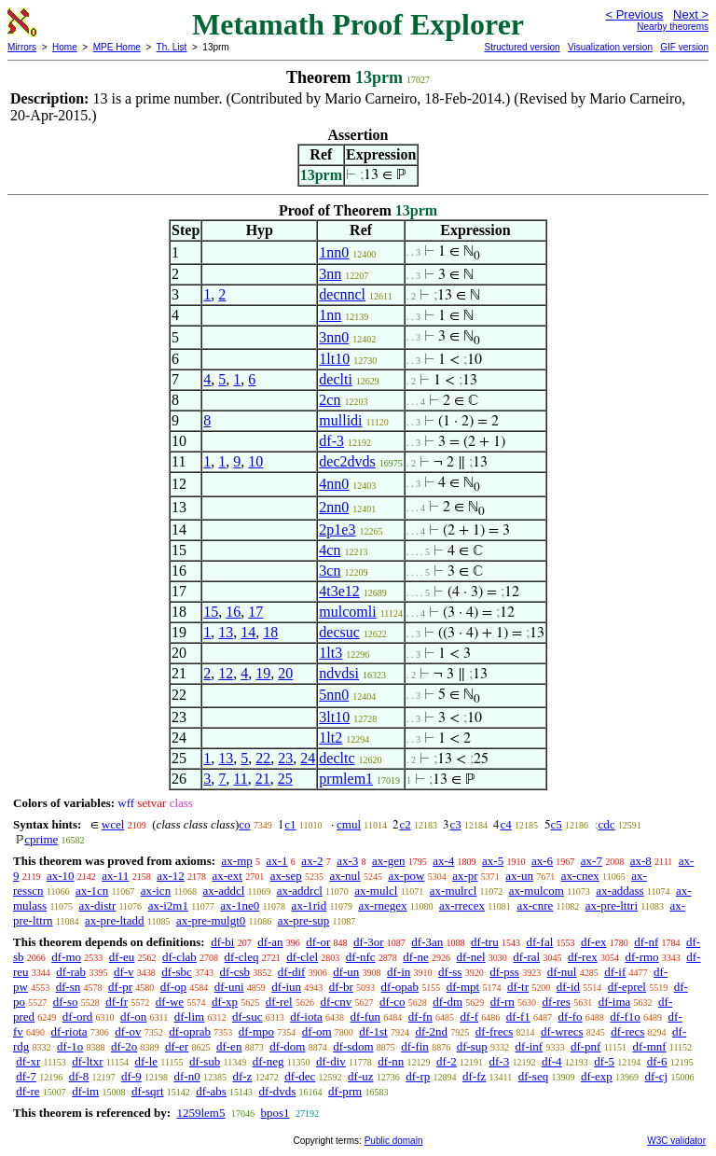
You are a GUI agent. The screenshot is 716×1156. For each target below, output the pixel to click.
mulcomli (347, 612)
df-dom (287, 1046)
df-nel (471, 957)
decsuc (339, 632)
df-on (133, 1017)
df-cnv (335, 1002)
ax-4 (443, 861)
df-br (341, 987)
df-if (615, 972)
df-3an (427, 942)
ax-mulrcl (453, 891)
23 (285, 758)
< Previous (634, 14)
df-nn (391, 1061)
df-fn (420, 1017)
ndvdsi (339, 673)
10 (255, 461)
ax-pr (464, 876)
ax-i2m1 (168, 905)
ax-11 (115, 876)
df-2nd (431, 1031)
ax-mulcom (536, 891)
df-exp (597, 1076)
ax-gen (388, 861)
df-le (146, 1061)
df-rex (583, 957)
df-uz (360, 1076)
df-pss (504, 972)
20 (285, 673)
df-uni (229, 987)
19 (262, 673)
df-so (65, 1002)
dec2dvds (347, 461)
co (244, 824)
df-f (470, 1017)
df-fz (474, 1076)
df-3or (368, 942)
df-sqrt (147, 1091)
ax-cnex (580, 876)
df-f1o (625, 1017)
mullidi (340, 420)
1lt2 (330, 737)
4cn (329, 550)
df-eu (121, 957)
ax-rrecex (462, 905)
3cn (329, 570)
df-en (228, 1046)
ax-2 (312, 861)
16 (233, 612)
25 (285, 779)
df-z (242, 1076)
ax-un (519, 876)
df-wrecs (562, 1031)
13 (225, 632)
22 (262, 758)
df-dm (447, 1002)
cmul (349, 824)
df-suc (247, 1017)
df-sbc (176, 972)
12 (225, 673)
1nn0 (334, 252)
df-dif (292, 972)
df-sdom (353, 1046)
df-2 (446, 1061)
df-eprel (627, 987)
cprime (41, 839)
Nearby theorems (673, 26)
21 (262, 779)
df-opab (400, 987)
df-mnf (649, 1046)
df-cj (656, 1076)
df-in (398, 972)
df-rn (502, 1002)
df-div (331, 1061)
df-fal (539, 942)
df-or (318, 942)
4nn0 (334, 484)
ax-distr (98, 905)
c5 (556, 824)
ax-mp (237, 861)
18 (270, 632)
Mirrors (21, 47)
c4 (505, 824)
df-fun (366, 1017)
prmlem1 (346, 779)
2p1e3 (337, 529)
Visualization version (610, 47)
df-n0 (187, 1076)
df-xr (28, 1061)
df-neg (268, 1061)
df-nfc (361, 957)
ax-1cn (92, 891)
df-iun (286, 987)
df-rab (71, 972)
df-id (568, 987)
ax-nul (344, 876)
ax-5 (492, 861)
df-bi (222, 942)
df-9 (131, 1076)
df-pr (120, 987)
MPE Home (117, 47)
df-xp (225, 1002)
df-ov (128, 1031)
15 (210, 612)
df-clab (179, 957)
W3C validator (676, 1140)
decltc (336, 758)
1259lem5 (200, 1113)
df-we (170, 1002)
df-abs (211, 1091)
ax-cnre (534, 905)
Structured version (521, 47)
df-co (392, 1002)
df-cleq (242, 957)
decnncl (342, 294)
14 (248, 632)
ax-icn (156, 891)
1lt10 (334, 359)
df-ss (449, 972)
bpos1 (274, 1113)
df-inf (530, 1046)
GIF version (684, 47)
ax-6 (542, 861)
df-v (124, 972)
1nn (330, 315)
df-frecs (494, 1031)
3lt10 (334, 717)
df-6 (657, 1061)
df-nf (646, 942)
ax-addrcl (300, 891)
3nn (330, 274)
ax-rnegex (383, 905)
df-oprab (190, 1031)
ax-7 (591, 861)
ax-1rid (309, 905)
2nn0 (334, 507)
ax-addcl (224, 891)
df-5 (604, 1061)
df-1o (70, 1046)
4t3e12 (339, 591)
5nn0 (334, 695)
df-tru (485, 942)
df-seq (533, 1076)
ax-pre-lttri (611, 905)
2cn (329, 400)
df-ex (593, 942)
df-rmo (641, 957)
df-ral (526, 957)
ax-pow (406, 876)
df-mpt (463, 987)
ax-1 (277, 861)
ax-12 (171, 876)
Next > (691, 14)
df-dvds (277, 1091)
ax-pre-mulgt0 (210, 920)
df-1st (373, 1031)
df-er (176, 1046)
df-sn (68, 987)
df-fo (570, 1017)
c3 (455, 824)
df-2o (124, 1046)
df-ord (77, 1017)
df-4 (552, 1061)
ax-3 (347, 861)
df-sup (472, 1046)
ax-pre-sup (304, 920)
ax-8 (641, 861)
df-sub (204, 1061)
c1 (290, 824)
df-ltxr (87, 1061)
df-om (317, 1031)
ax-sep (286, 876)
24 (307, 758)
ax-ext (226, 876)
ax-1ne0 (239, 905)
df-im (85, 1091)
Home (64, 47)
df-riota (69, 1031)
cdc (607, 824)
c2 (404, 824)
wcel (113, 824)
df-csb (235, 972)
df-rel (279, 1002)
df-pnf (586, 1046)
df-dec (299, 1076)
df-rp (418, 1076)
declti (335, 379)
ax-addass (619, 891)
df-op (173, 987)
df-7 (26, 1076)
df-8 (79, 1076)
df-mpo (256, 1031)
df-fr (116, 1002)
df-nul (562, 972)
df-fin (415, 1046)
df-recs (627, 1031)
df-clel (302, 957)
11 (240, 779)
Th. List (172, 47)
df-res (557, 1002)
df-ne (415, 957)
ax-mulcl (375, 891)
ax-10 (61, 876)
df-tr (518, 987)
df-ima (615, 1002)
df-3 (331, 441)
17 (255, 612)
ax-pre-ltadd (115, 920)
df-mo (66, 957)
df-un (346, 972)
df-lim (189, 1017)
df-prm (345, 1091)
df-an (269, 942)
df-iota (306, 1017)
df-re (27, 1091)
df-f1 (518, 1017)
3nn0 (334, 337)
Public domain (394, 1140)
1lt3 (330, 653)
